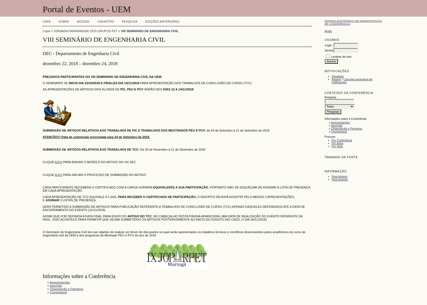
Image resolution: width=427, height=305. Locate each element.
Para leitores (339, 176)
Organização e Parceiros (346, 128)
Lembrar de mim (341, 56)
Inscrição (337, 125)
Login (328, 45)
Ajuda (328, 31)
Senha (329, 50)
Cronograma (339, 131)
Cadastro (105, 21)
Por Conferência (342, 140)
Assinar (336, 79)
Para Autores (340, 179)
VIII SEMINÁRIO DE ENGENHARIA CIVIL (150, 31)
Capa (47, 21)
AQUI (58, 162)
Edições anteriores (162, 21)
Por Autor (337, 143)
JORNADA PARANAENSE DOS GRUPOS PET (85, 31)
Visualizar (338, 76)
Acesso (83, 21)
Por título (337, 146)
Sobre (64, 21)
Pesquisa (130, 21)
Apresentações (340, 122)
